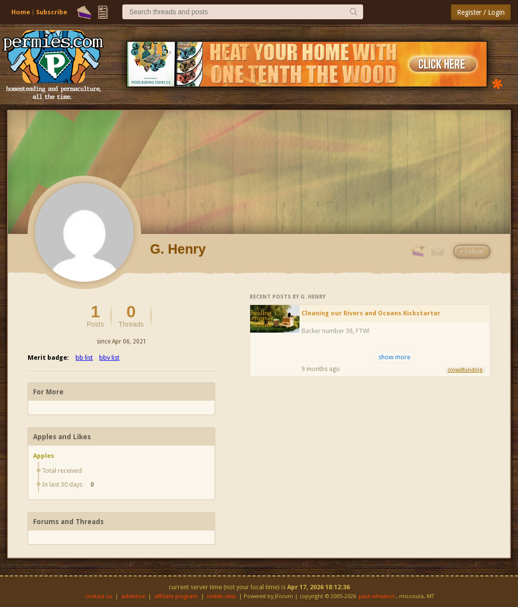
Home (20, 12)
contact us (98, 596)
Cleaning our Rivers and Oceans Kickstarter (371, 313)
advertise (133, 596)
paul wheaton (377, 596)
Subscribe (51, 12)
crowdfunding (464, 370)
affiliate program (176, 596)
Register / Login (481, 12)
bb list (84, 357)
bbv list (109, 357)
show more (394, 357)
